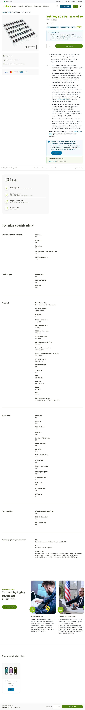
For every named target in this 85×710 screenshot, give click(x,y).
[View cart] (81, 6)
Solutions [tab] (46, 6)
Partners (74, 1)
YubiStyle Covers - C (11, 681)
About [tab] (14, 6)
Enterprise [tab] (28, 6)
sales (78, 37)
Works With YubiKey (63, 99)
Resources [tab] (37, 6)
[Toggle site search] (57, 6)
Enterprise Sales (65, 6)
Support (80, 1)
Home (4, 12)
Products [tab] (20, 6)
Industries (54, 168)
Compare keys (52, 161)
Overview (37, 168)
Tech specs (45, 168)
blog (63, 37)
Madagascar (7, 1)
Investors (58, 1)
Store (75, 6)
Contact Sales (66, 1)
